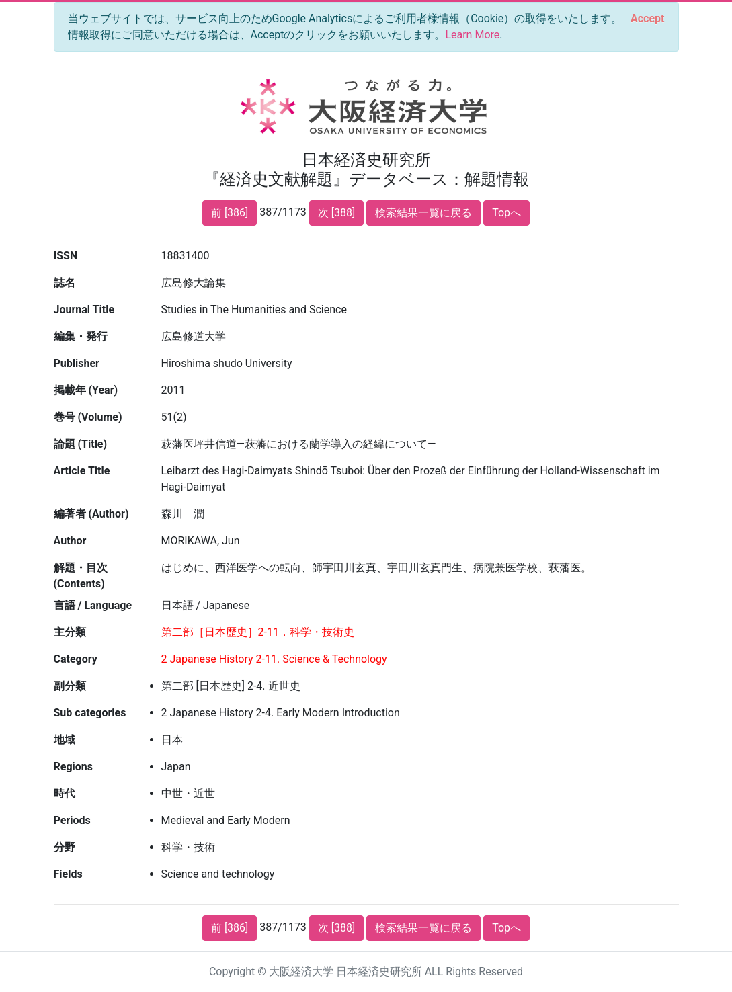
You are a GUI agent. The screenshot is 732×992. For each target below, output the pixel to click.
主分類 (70, 632)
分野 (64, 847)
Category (75, 659)
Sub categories (90, 712)
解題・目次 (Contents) (81, 575)
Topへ (506, 212)
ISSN (66, 255)
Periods (72, 820)
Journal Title (84, 309)
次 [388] (336, 212)
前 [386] (229, 212)
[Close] (647, 19)
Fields (68, 874)
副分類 (70, 685)
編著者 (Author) (91, 513)
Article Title (82, 470)
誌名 (64, 282)
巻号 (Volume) (88, 417)
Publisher (76, 363)
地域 (64, 739)
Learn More (472, 34)
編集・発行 (81, 336)
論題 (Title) (81, 444)
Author (70, 540)
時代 (64, 793)
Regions (73, 766)
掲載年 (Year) (86, 390)
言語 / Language (93, 605)
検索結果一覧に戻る (423, 212)
